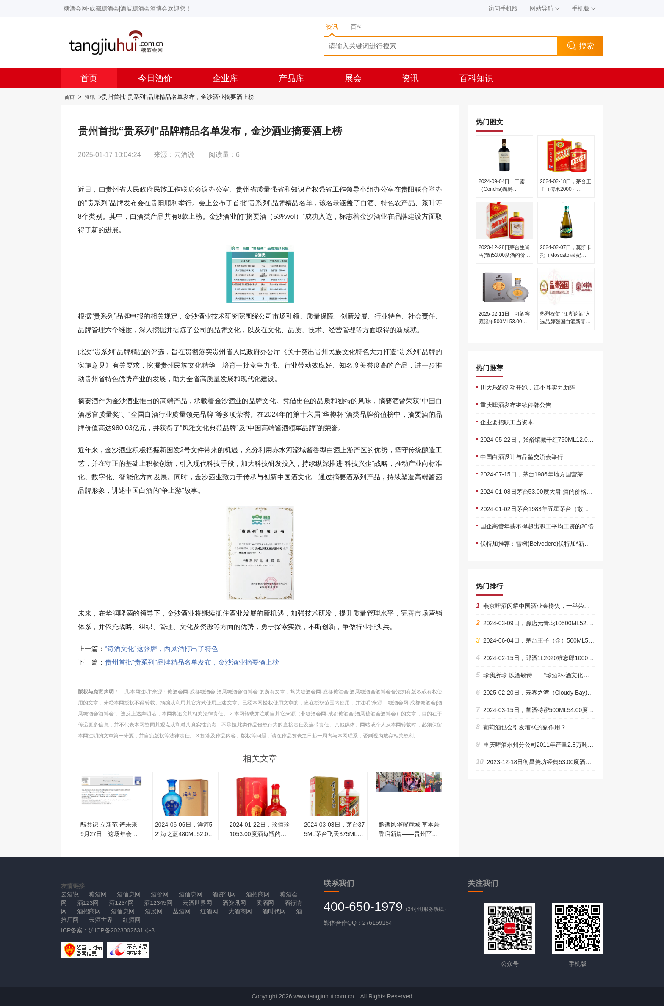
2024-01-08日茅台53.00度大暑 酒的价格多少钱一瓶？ (551, 491)
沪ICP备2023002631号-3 (122, 930)
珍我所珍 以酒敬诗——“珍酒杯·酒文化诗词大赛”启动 (548, 675)
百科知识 (476, 78)
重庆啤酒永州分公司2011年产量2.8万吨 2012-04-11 (548, 744)
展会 (353, 78)
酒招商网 (258, 894)
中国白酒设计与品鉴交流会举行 (521, 457)
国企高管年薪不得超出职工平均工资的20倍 (537, 526)
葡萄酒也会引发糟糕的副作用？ (521, 727)
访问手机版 (503, 8)
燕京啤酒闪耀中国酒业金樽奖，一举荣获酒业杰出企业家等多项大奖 (568, 605)
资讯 (410, 78)
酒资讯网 (224, 894)
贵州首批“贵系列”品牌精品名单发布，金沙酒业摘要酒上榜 (192, 662)
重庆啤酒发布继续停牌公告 (515, 404)
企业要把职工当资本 (507, 422)
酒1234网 (121, 902)
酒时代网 (274, 911)
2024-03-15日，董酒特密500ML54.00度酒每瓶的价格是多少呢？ (564, 709)
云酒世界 (101, 919)
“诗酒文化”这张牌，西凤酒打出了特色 (161, 648)
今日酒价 (155, 78)
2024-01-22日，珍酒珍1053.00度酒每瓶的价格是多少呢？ (260, 834)
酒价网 (160, 894)
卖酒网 (265, 902)
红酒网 (209, 911)
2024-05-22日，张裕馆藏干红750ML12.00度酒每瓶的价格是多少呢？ (571, 439)
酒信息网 (129, 894)
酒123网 (88, 902)
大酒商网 (240, 911)
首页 (88, 78)
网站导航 (545, 8)
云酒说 (70, 894)
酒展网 (154, 911)
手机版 (584, 8)
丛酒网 (182, 911)
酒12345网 (158, 902)
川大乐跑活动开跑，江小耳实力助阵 (527, 387)
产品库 (291, 78)
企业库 (225, 78)
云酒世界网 (197, 902)
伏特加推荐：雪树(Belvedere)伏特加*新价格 (538, 543)
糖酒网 (98, 894)
